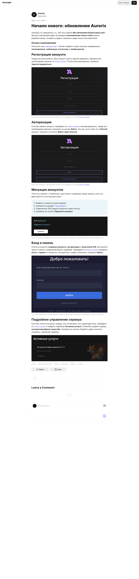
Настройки (60, 206)
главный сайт (51, 46)
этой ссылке (60, 61)
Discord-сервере (84, 117)
